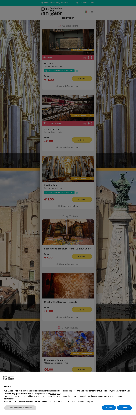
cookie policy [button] (55, 394)
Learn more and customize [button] (20, 408)
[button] (130, 378)
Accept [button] (124, 408)
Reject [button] (109, 408)
